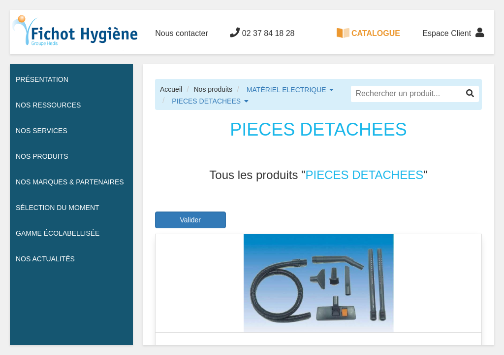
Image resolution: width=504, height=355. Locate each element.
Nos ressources (48, 105)
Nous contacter (181, 33)
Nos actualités (45, 259)
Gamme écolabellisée (57, 233)
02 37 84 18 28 (262, 32)
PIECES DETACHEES (206, 101)
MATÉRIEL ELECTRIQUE (286, 90)
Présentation (42, 79)
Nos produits (212, 89)
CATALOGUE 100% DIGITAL (368, 41)
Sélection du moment (57, 208)
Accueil (171, 89)
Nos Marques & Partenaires (70, 182)
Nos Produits (42, 156)
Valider (190, 220)
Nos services (41, 131)
